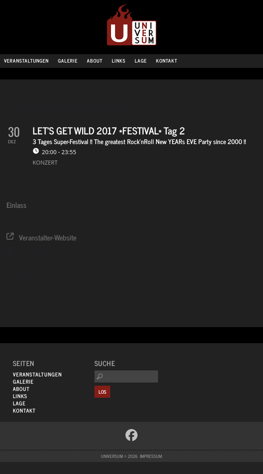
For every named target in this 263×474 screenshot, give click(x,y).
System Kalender (40, 250)
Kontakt (166, 61)
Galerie (68, 61)
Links (118, 61)
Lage (141, 61)
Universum (132, 25)
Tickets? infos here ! (42, 274)
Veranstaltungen (26, 61)
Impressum (151, 456)
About (95, 61)
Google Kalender (88, 250)
